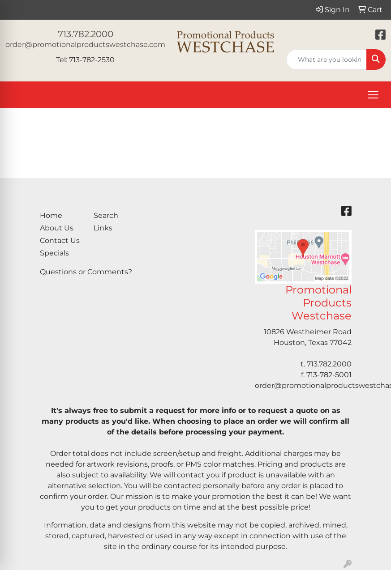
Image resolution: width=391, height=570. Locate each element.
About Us (56, 228)
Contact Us (60, 240)
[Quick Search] (326, 59)
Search (106, 215)
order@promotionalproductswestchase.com (85, 44)
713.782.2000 (85, 34)
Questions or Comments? (86, 272)
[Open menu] (373, 95)
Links (103, 228)
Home (51, 215)
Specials (54, 253)
